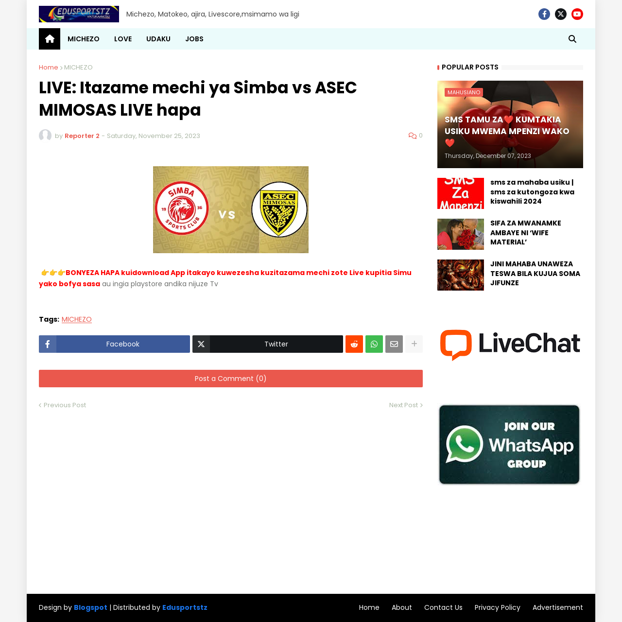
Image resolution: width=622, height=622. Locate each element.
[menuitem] (49, 39)
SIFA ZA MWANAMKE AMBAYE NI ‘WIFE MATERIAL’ (525, 233)
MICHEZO (78, 67)
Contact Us (443, 607)
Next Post (403, 405)
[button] (572, 39)
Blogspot (90, 607)
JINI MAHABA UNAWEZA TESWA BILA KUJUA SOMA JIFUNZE (535, 273)
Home (48, 67)
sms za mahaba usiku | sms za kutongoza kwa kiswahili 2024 (532, 192)
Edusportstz (184, 607)
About (402, 607)
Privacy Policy (497, 607)
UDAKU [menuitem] (158, 39)
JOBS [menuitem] (194, 39)
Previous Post (65, 405)
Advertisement (558, 607)
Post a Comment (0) (231, 378)
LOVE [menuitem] (123, 39)
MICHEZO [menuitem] (84, 39)
